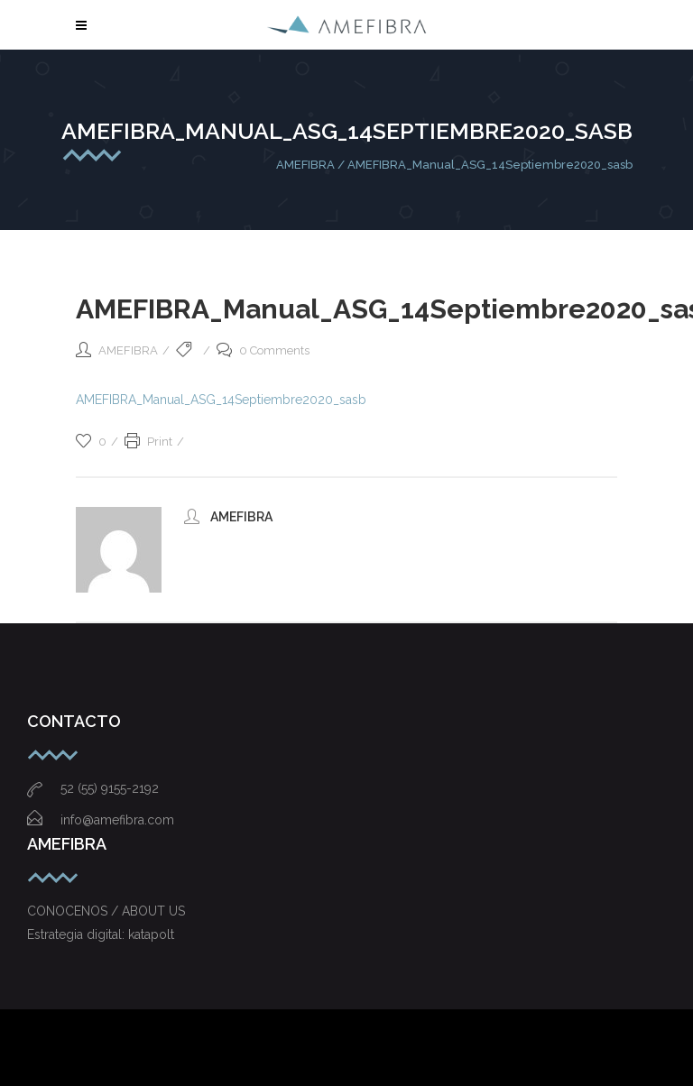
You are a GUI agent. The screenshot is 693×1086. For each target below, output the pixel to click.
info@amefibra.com (100, 820)
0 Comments (263, 350)
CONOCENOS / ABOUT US (106, 911)
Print (148, 441)
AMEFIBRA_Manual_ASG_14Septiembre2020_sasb (221, 399)
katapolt (151, 934)
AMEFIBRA (305, 164)
